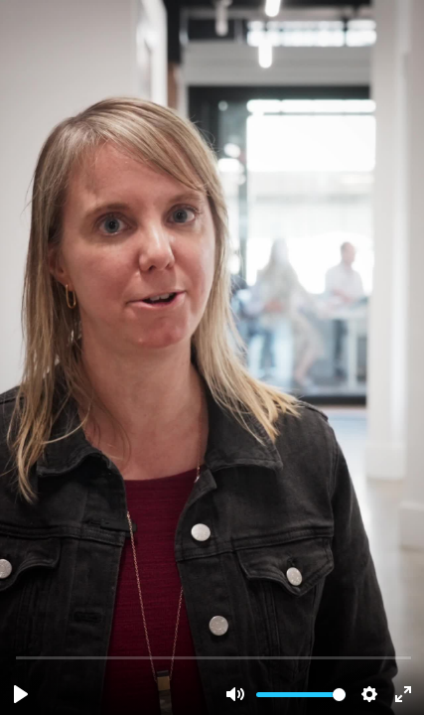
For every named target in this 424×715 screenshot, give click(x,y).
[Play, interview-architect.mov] (21, 694)
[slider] (214, 656)
